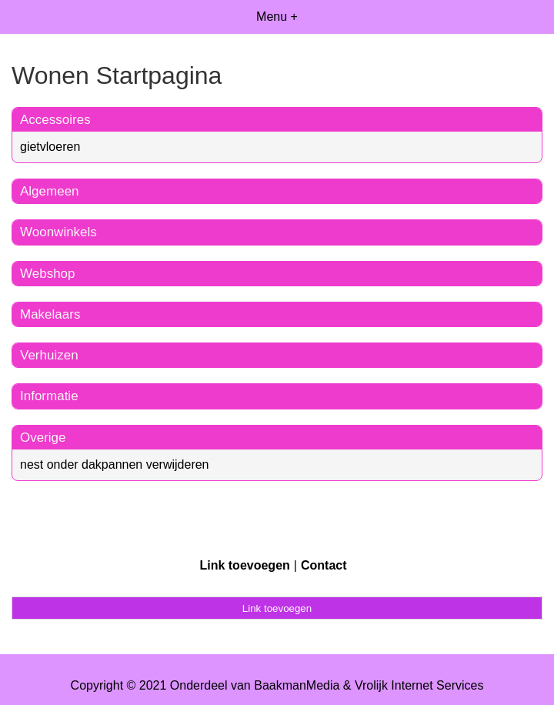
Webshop (47, 273)
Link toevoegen (244, 565)
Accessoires (55, 119)
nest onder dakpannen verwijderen (114, 464)
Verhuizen (49, 355)
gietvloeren (50, 146)
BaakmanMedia (296, 685)
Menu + (277, 16)
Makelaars (50, 314)
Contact (324, 565)
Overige (43, 437)
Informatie (49, 396)
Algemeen (49, 191)
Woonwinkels (58, 232)
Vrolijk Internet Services (419, 685)
